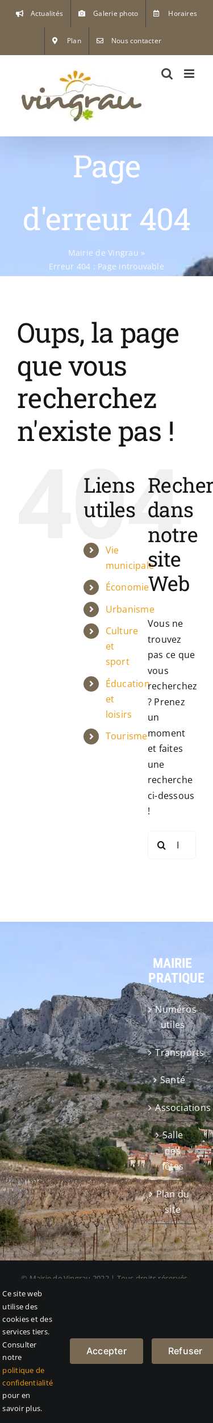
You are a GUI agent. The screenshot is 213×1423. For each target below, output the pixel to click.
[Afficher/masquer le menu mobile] (190, 74)
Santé (172, 1080)
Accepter (106, 1351)
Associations (172, 1107)
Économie (127, 587)
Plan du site (173, 1202)
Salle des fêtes (172, 1150)
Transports (172, 1052)
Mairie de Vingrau (103, 252)
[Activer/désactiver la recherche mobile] (167, 74)
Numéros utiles (172, 1017)
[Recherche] (162, 845)
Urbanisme (130, 609)
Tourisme (127, 736)
